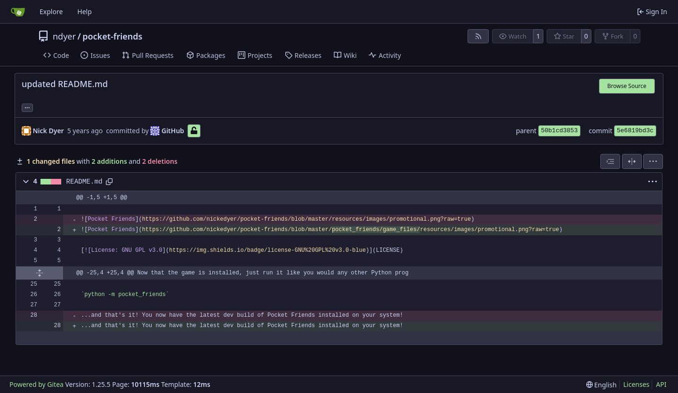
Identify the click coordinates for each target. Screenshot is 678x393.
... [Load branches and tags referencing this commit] (27, 107)
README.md (84, 181)
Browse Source (626, 86)
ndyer (64, 36)
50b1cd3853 (559, 130)
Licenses (636, 384)
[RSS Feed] (478, 36)
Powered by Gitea (36, 384)
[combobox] (610, 161)
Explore (51, 11)
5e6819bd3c (635, 130)
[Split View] (632, 161)
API (661, 384)
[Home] (18, 11)
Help (84, 11)
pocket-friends (112, 36)
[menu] (653, 161)
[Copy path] (109, 181)
